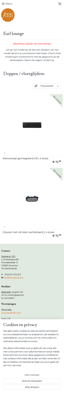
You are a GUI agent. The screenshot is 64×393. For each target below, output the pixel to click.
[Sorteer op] (46, 86)
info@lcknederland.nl (14, 277)
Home (7, 336)
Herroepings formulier (14, 366)
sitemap (27, 384)
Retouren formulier (13, 362)
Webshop (8, 339)
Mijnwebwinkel (32, 388)
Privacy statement (12, 372)
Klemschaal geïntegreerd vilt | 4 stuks (25, 158)
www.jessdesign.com (11, 312)
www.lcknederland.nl (10, 321)
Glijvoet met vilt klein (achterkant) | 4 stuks (28, 232)
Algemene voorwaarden (15, 368)
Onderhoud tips (11, 345)
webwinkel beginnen (41, 384)
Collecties (8, 342)
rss (32, 384)
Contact (7, 351)
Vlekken (7, 348)
